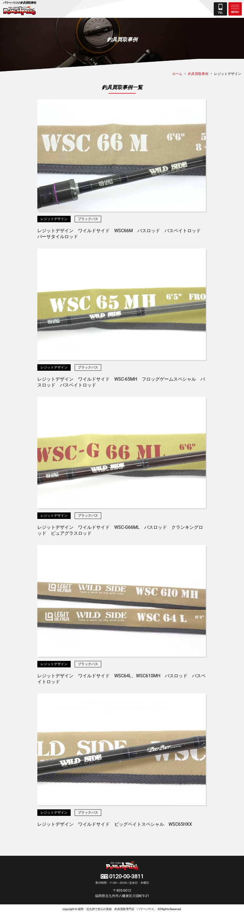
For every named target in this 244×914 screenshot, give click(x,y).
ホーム (177, 74)
